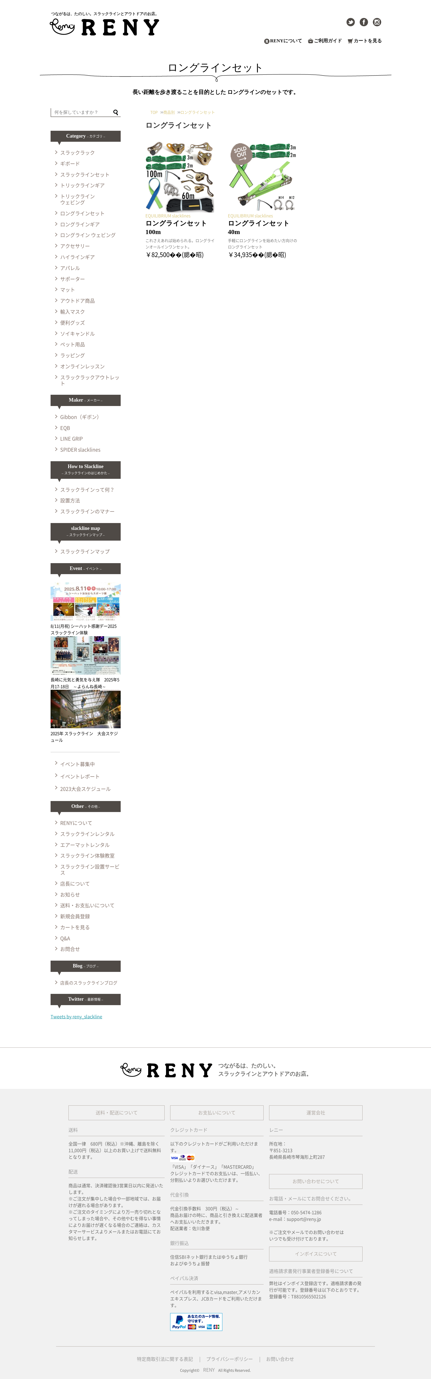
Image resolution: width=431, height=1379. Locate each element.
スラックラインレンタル (87, 834)
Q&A (65, 938)
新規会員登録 (75, 916)
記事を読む (155, 265)
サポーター (72, 279)
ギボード (70, 163)
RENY (209, 1369)
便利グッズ (72, 322)
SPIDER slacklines (80, 449)
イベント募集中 (77, 764)
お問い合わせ (280, 1359)
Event (86, 568)
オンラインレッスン (82, 366)
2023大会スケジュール (85, 788)
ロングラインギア (80, 224)
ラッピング (72, 355)
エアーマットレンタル (85, 845)
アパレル (70, 268)
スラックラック (77, 152)
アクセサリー (75, 246)
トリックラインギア (82, 185)
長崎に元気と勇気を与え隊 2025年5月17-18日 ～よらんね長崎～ (86, 680)
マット (67, 289)
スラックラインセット (85, 174)
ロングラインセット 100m (179, 227)
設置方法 (70, 500)
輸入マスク (72, 311)
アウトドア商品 (77, 300)
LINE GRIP (71, 438)
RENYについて (286, 40)
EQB (65, 428)
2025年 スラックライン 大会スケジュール (86, 733)
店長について (75, 883)
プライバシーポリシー (229, 1359)
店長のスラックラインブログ (88, 983)
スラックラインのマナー (87, 511)
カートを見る (368, 40)
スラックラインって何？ (87, 489)
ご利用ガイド (328, 40)
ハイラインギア (77, 257)
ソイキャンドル (77, 333)
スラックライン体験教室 (87, 855)
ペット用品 (72, 344)
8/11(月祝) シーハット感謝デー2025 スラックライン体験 (86, 626)
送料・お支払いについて (87, 905)
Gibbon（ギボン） (81, 417)
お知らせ (70, 894)
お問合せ (70, 949)
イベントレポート (80, 776)
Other (85, 806)
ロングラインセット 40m (262, 227)
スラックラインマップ (85, 551)
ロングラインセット (82, 213)
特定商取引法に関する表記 (165, 1359)
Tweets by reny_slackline (76, 1016)
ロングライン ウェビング (88, 235)
